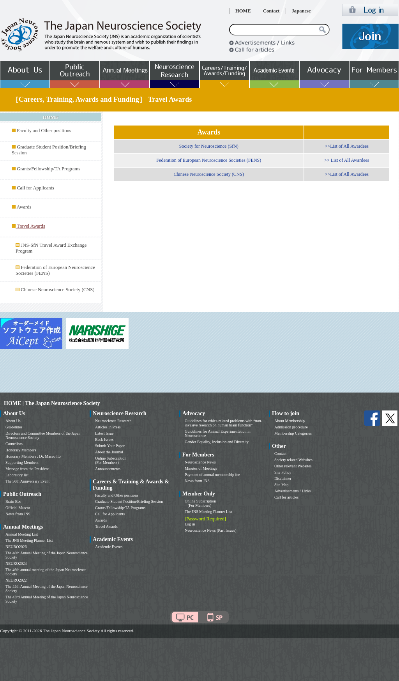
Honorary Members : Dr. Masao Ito (33, 456)
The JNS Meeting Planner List (29, 540)
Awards (23, 207)
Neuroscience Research (113, 421)
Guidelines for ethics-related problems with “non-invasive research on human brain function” (223, 423)
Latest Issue (104, 433)
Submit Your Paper (110, 446)
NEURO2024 (15, 563)
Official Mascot (17, 508)
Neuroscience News (200, 462)
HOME (243, 11)
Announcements (107, 469)
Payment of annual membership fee (212, 474)
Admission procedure (291, 427)
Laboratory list (16, 475)
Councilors (14, 444)
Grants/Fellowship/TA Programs (48, 169)
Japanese (301, 11)
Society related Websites (293, 460)
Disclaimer (282, 478)
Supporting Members (22, 462)
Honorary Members (20, 450)
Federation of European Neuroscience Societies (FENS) (208, 160)
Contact (271, 11)
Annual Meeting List (21, 534)
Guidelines (13, 427)
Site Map (281, 485)
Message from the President (27, 469)
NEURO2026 (15, 547)
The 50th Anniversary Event (27, 481)
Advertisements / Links (292, 491)
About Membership (289, 421)
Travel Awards (106, 526)
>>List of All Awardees (347, 146)
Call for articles (286, 497)
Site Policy (282, 472)
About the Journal (109, 452)
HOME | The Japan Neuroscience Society (52, 403)
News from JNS (17, 514)
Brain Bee (13, 501)
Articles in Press (108, 427)
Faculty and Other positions (44, 130)
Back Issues (104, 439)
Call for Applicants (35, 188)
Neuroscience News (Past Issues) (210, 530)
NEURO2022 (15, 580)
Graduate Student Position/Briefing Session (129, 501)
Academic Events (108, 547)
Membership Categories (293, 433)
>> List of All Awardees (346, 160)
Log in (190, 524)
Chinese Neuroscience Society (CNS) (57, 289)
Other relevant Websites (293, 466)
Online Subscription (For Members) (110, 460)
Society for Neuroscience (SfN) (208, 146)
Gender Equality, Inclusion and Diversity (217, 442)
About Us (13, 421)
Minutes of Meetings (201, 468)
